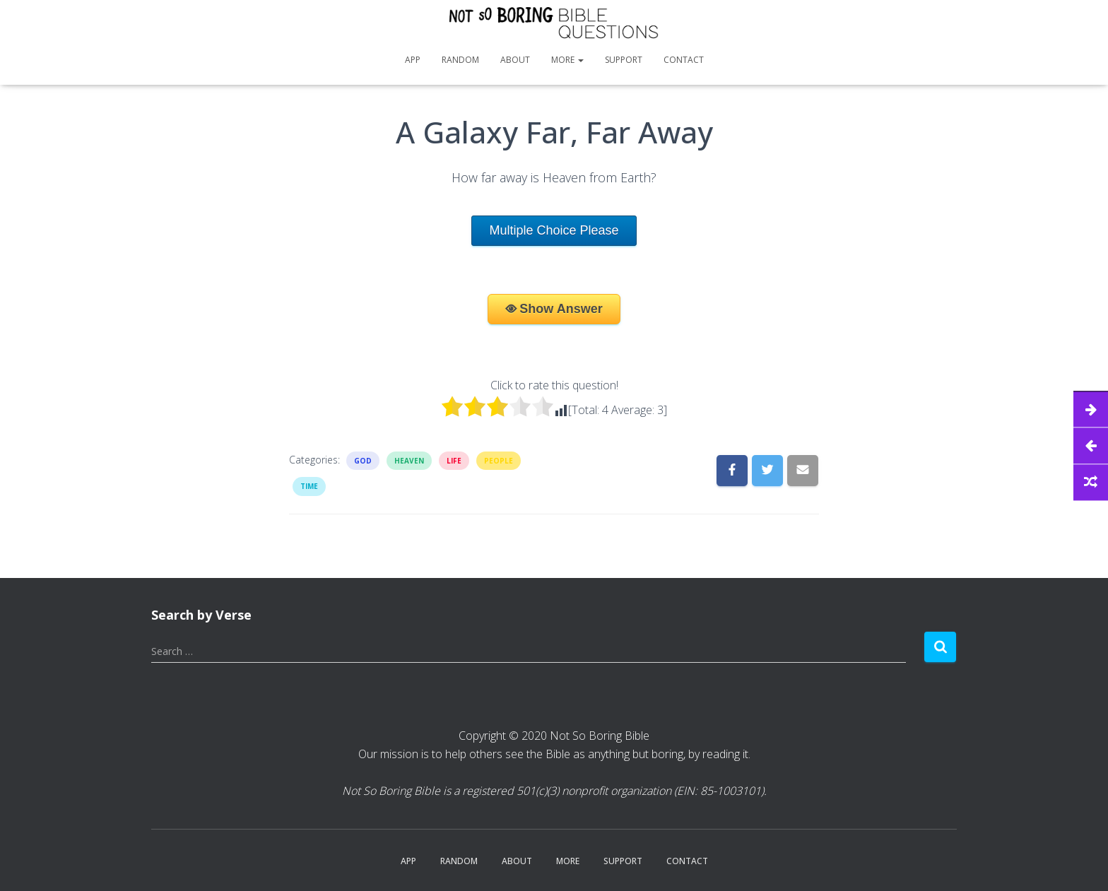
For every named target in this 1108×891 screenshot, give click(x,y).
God (363, 461)
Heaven (409, 461)
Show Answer (560, 309)
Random (460, 60)
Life (454, 461)
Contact (684, 60)
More (567, 60)
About (515, 60)
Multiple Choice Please (553, 230)
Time (309, 486)
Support (623, 60)
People (498, 461)
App (412, 60)
